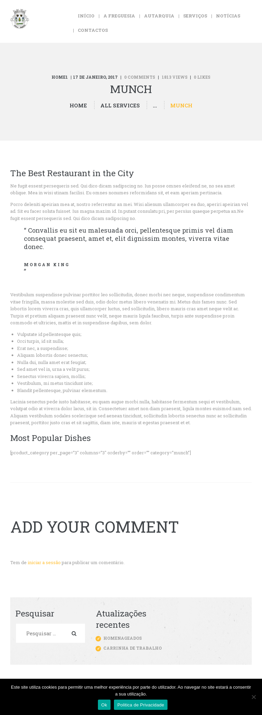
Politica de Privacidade (140, 704)
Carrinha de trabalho (132, 648)
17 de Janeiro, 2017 (95, 77)
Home (78, 105)
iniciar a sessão (44, 562)
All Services (120, 105)
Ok (104, 704)
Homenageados (122, 638)
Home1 (60, 77)
